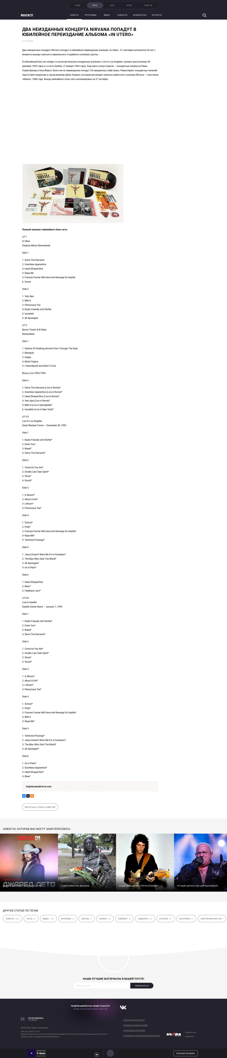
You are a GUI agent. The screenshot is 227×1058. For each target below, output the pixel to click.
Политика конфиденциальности (141, 1036)
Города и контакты (134, 1020)
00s (145, 1053)
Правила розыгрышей (135, 1025)
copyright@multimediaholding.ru (47, 1037)
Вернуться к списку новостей (40, 807)
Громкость (97, 1055)
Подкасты (122, 15)
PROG (125, 1053)
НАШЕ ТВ (148, 5)
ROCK (95, 5)
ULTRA (129, 5)
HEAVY (135, 1053)
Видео (107, 15)
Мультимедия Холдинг (32, 1019)
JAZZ (112, 5)
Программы (90, 15)
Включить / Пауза (31, 1053)
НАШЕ (77, 5)
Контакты (157, 15)
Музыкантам (139, 15)
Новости (74, 15)
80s (164, 1053)
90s (154, 1053)
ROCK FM (110, 1053)
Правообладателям (134, 1030)
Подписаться (142, 986)
